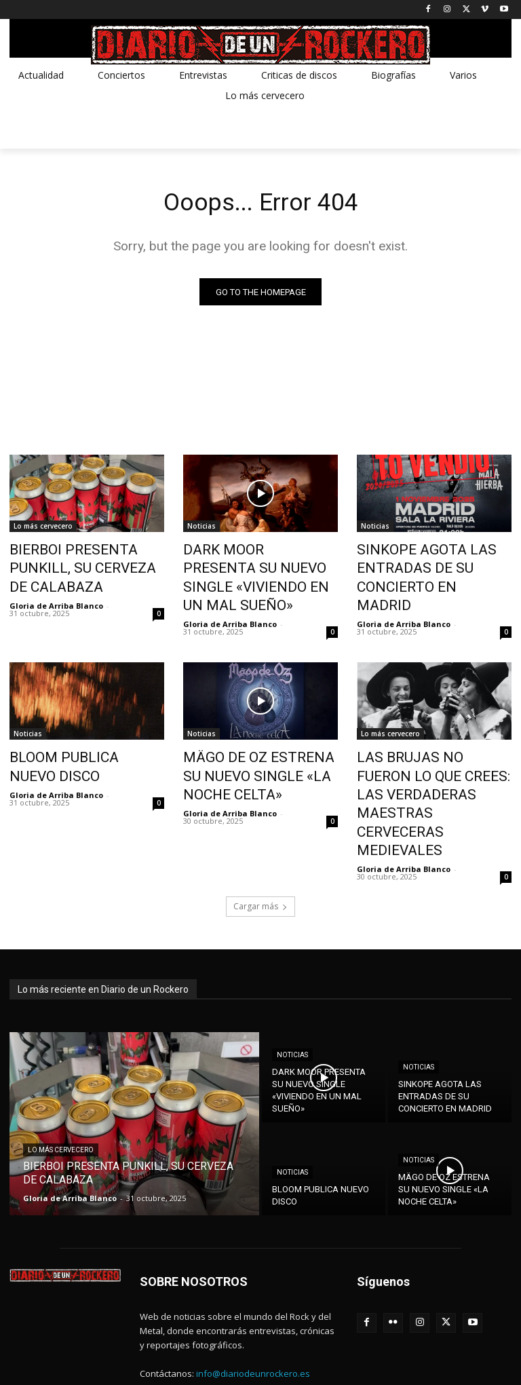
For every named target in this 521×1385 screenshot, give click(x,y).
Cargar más (260, 829)
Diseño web (34, 1357)
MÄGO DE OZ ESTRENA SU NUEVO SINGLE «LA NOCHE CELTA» (252, 744)
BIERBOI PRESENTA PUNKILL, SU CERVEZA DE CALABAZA (82, 558)
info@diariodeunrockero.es (253, 1295)
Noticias (201, 528)
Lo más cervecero (43, 528)
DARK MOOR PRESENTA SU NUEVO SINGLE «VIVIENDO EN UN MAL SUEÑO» (259, 566)
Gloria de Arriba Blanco (56, 582)
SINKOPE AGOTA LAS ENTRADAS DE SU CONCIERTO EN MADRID (433, 566)
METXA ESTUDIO (113, 1357)
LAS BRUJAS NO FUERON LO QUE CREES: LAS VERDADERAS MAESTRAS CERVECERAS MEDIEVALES (429, 752)
